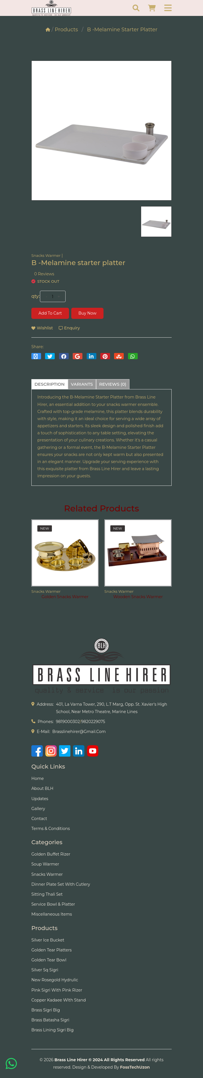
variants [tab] (82, 384)
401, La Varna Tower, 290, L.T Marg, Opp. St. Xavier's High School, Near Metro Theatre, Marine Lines (111, 708)
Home (37, 778)
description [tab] (49, 384)
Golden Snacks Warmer (65, 596)
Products (66, 29)
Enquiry (69, 328)
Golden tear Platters (51, 950)
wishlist (42, 328)
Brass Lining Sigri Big (52, 1029)
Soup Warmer (45, 864)
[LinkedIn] (78, 751)
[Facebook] (37, 751)
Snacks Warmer (45, 255)
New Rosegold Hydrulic (54, 979)
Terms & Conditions (50, 828)
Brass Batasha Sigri (50, 1020)
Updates (39, 798)
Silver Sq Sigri (44, 969)
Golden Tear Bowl (48, 960)
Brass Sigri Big (45, 1010)
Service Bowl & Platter (53, 904)
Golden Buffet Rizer (50, 854)
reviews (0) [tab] (113, 384)
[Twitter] (64, 751)
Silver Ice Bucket (47, 940)
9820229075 (93, 721)
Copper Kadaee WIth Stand (58, 1000)
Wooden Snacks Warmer (138, 596)
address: (45, 704)
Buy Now (87, 313)
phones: (46, 721)
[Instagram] (51, 751)
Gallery (38, 808)
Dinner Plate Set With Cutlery (60, 884)
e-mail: (43, 731)
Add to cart (50, 313)
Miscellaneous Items (51, 914)
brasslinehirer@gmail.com (79, 731)
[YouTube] (92, 751)
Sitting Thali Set (47, 894)
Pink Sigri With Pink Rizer (56, 990)
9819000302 (68, 721)
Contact (39, 818)
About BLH (42, 788)
